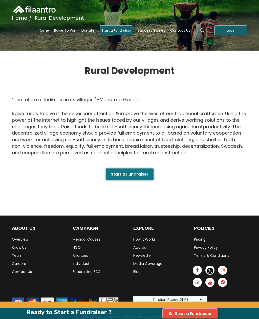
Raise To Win (65, 30)
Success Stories (151, 30)
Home (43, 30)
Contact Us (180, 30)
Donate (88, 30)
